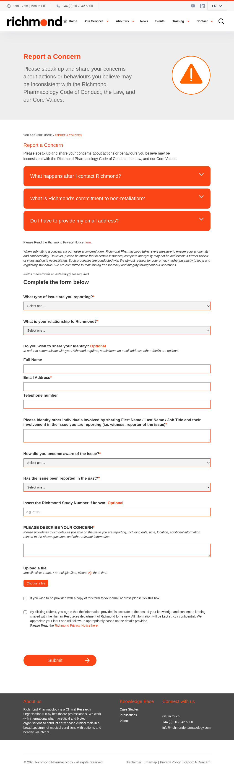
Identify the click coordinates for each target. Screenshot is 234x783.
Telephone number (40, 395)
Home (73, 21)
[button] (217, 6)
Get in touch (171, 716)
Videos (125, 721)
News (144, 21)
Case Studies (129, 709)
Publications (128, 715)
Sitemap (151, 762)
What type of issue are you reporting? (59, 297)
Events (160, 21)
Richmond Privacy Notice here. (77, 625)
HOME (48, 135)
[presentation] (58, 641)
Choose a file (36, 583)
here (87, 242)
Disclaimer (133, 762)
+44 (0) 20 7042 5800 (177, 722)
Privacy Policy (170, 762)
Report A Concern (197, 762)
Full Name (32, 360)
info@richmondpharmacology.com (186, 727)
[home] (34, 21)
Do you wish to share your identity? (64, 346)
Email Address (37, 377)
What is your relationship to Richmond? (61, 321)
